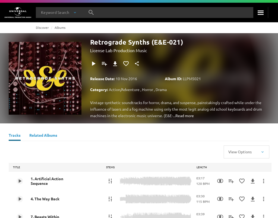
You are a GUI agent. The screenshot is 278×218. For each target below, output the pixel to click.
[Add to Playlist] (104, 63)
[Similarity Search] (220, 181)
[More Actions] (263, 181)
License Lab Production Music (118, 50)
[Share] (137, 63)
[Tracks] (15, 136)
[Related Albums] (43, 136)
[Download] (115, 63)
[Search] (261, 12)
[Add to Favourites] (126, 63)
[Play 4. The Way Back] (19, 198)
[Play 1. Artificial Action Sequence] (19, 181)
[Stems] (110, 181)
